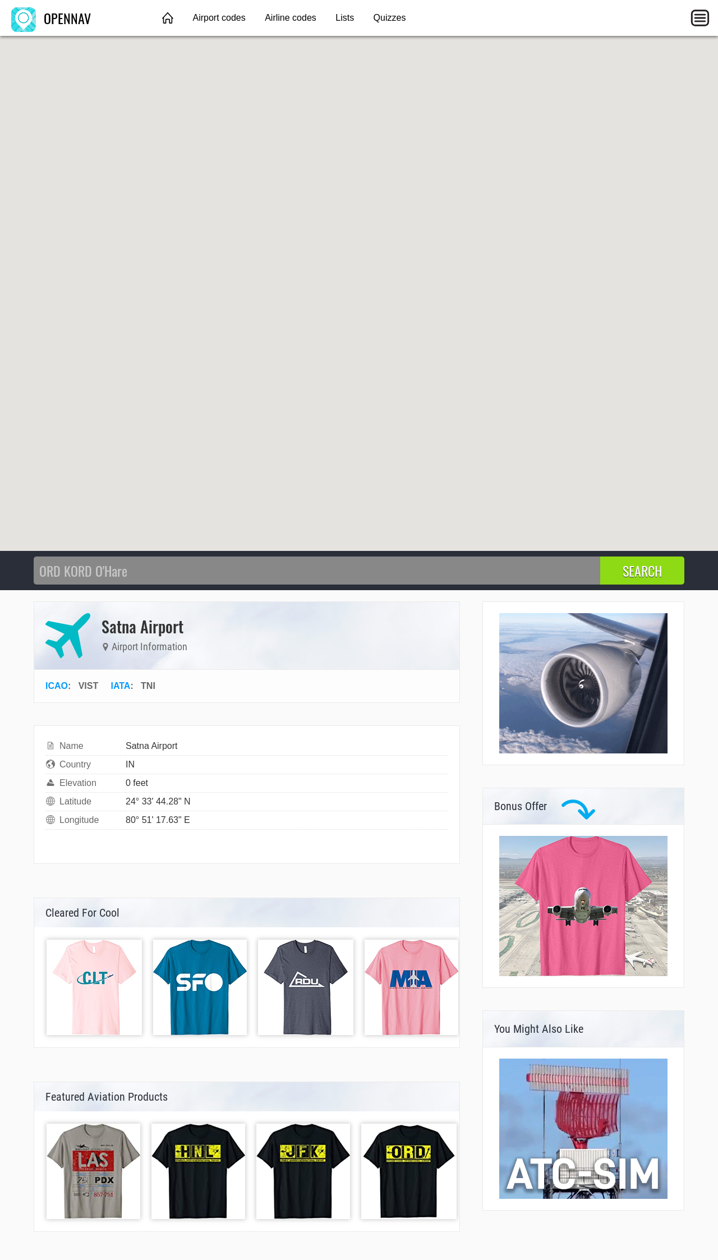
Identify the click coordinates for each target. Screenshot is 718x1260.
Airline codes (290, 17)
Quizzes (390, 17)
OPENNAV (51, 18)
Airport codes (218, 17)
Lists (344, 17)
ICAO (56, 686)
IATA (120, 686)
